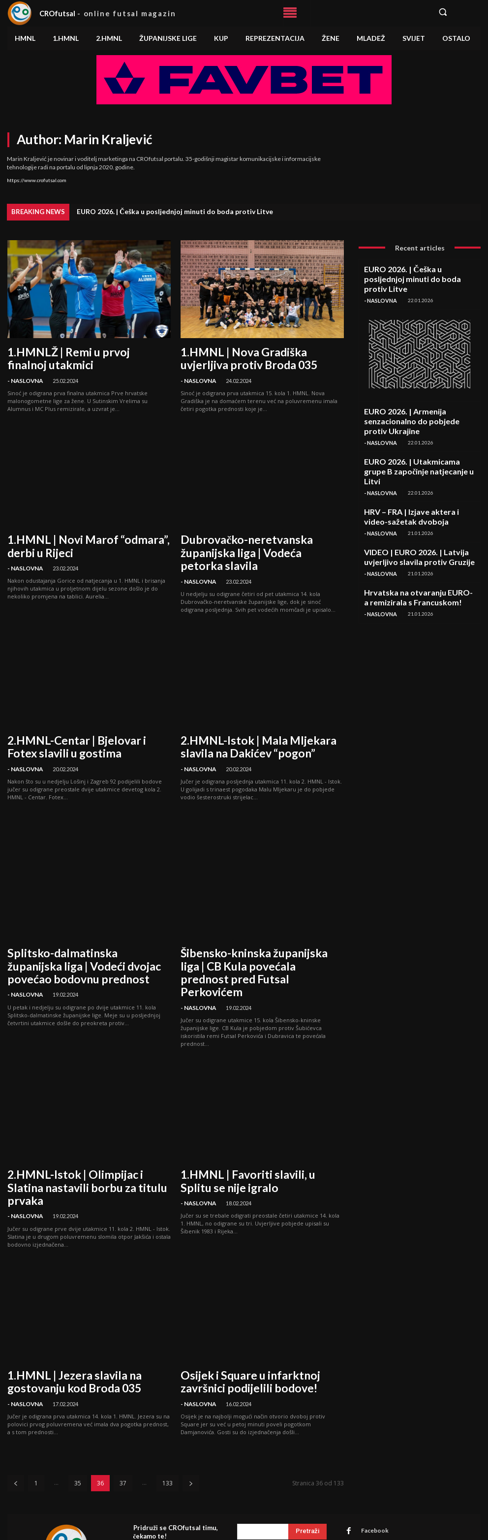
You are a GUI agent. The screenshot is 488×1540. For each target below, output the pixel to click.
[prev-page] (15, 1404)
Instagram (369, 1463)
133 (167, 1404)
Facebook (369, 1450)
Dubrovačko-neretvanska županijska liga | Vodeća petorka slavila (262, 537)
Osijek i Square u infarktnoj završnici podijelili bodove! (252, 1306)
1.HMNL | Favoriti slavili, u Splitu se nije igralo (257, 1124)
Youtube (367, 1489)
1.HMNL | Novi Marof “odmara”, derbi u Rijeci (83, 537)
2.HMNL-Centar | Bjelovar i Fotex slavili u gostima (88, 718)
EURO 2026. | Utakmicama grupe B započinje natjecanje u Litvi (410, 436)
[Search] (307, 1452)
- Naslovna (24, 365)
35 (77, 1404)
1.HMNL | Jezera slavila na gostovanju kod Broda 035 (83, 1306)
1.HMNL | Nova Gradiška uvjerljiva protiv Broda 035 (261, 355)
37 (123, 1404)
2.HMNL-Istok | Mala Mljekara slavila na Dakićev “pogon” (260, 718)
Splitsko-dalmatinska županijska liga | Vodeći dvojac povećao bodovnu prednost (82, 929)
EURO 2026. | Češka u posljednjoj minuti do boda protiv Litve (175, 211)
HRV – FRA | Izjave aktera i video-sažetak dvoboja (419, 472)
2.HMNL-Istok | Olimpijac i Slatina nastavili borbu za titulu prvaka (73, 1124)
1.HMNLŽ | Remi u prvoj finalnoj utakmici (86, 350)
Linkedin (368, 1476)
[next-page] (191, 1404)
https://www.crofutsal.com (36, 180)
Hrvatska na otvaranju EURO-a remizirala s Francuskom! (419, 543)
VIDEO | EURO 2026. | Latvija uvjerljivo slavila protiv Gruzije (415, 508)
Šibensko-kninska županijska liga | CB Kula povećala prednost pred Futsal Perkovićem (254, 929)
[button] (455, 12)
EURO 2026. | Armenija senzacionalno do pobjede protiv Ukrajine (419, 400)
